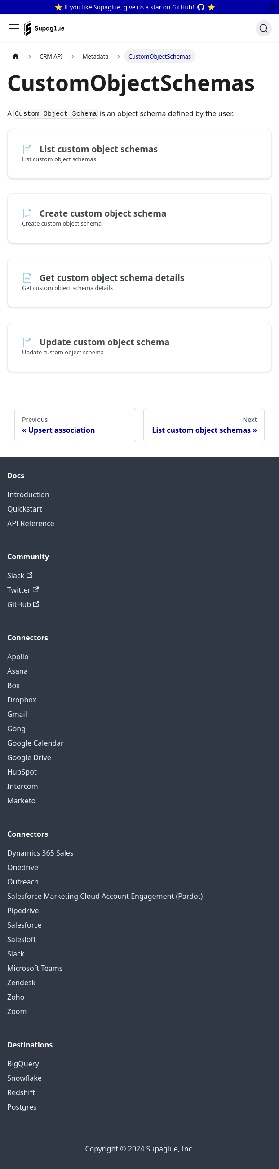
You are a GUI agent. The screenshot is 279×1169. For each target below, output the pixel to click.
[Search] (264, 28)
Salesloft (21, 939)
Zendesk (21, 983)
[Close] (272, 7)
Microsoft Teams (34, 968)
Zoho (15, 997)
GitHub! (183, 7)
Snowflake (24, 1078)
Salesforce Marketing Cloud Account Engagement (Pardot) (105, 896)
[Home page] (15, 56)
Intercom (22, 786)
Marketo (21, 801)
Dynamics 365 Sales (40, 853)
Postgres (22, 1107)
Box (13, 685)
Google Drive (29, 757)
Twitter (23, 590)
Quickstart (24, 509)
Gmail (17, 714)
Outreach (23, 882)
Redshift (21, 1092)
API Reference (30, 523)
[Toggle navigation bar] (14, 28)
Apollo (18, 657)
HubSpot (22, 772)
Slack (19, 575)
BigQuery (23, 1064)
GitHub (23, 604)
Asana (17, 671)
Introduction (28, 494)
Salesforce (24, 925)
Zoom (17, 1011)
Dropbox (21, 700)
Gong (16, 729)
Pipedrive (23, 910)
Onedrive (22, 867)
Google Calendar (35, 743)
